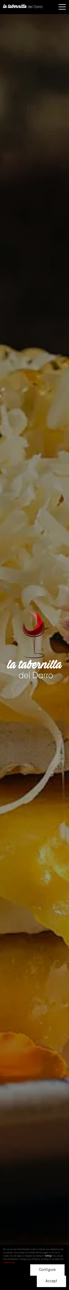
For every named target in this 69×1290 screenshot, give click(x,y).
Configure (47, 1270)
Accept (51, 1281)
